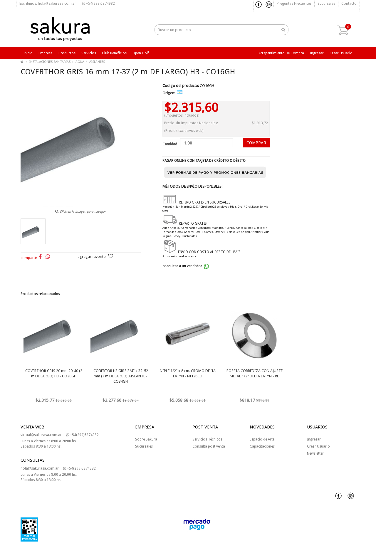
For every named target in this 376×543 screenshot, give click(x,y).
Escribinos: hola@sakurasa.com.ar (47, 3)
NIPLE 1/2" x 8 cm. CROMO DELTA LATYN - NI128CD (188, 373)
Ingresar (317, 53)
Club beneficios (114, 53)
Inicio (28, 53)
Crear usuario (341, 53)
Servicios (88, 53)
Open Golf (140, 53)
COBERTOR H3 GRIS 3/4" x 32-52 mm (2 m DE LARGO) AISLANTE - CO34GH (120, 376)
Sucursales (326, 3)
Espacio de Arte (262, 439)
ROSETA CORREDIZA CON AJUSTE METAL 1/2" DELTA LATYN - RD (254, 373)
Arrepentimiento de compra (281, 53)
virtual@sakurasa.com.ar (41, 435)
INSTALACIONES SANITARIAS (49, 62)
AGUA (79, 62)
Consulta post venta (208, 446)
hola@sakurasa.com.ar (40, 468)
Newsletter (315, 453)
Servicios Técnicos (207, 439)
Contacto (349, 3)
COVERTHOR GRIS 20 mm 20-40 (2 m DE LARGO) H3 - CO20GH (53, 373)
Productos (66, 53)
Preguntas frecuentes (294, 3)
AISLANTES (97, 62)
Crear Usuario (318, 446)
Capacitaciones (262, 446)
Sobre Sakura (146, 439)
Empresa (45, 53)
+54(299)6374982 (98, 3)
